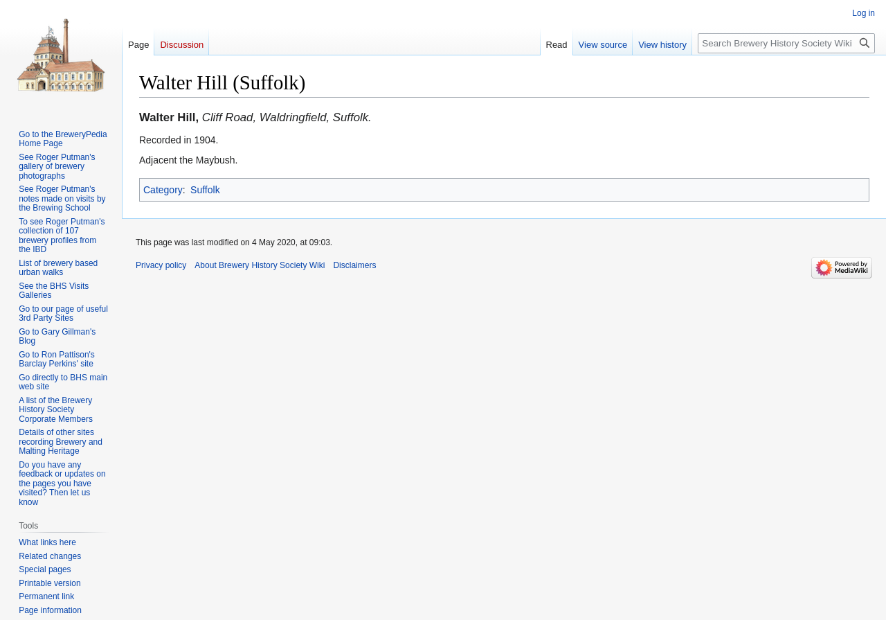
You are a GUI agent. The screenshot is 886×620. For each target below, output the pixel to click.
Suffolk (205, 189)
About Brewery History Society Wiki (260, 265)
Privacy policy (161, 265)
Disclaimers (354, 265)
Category (163, 189)
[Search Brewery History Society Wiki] (786, 43)
